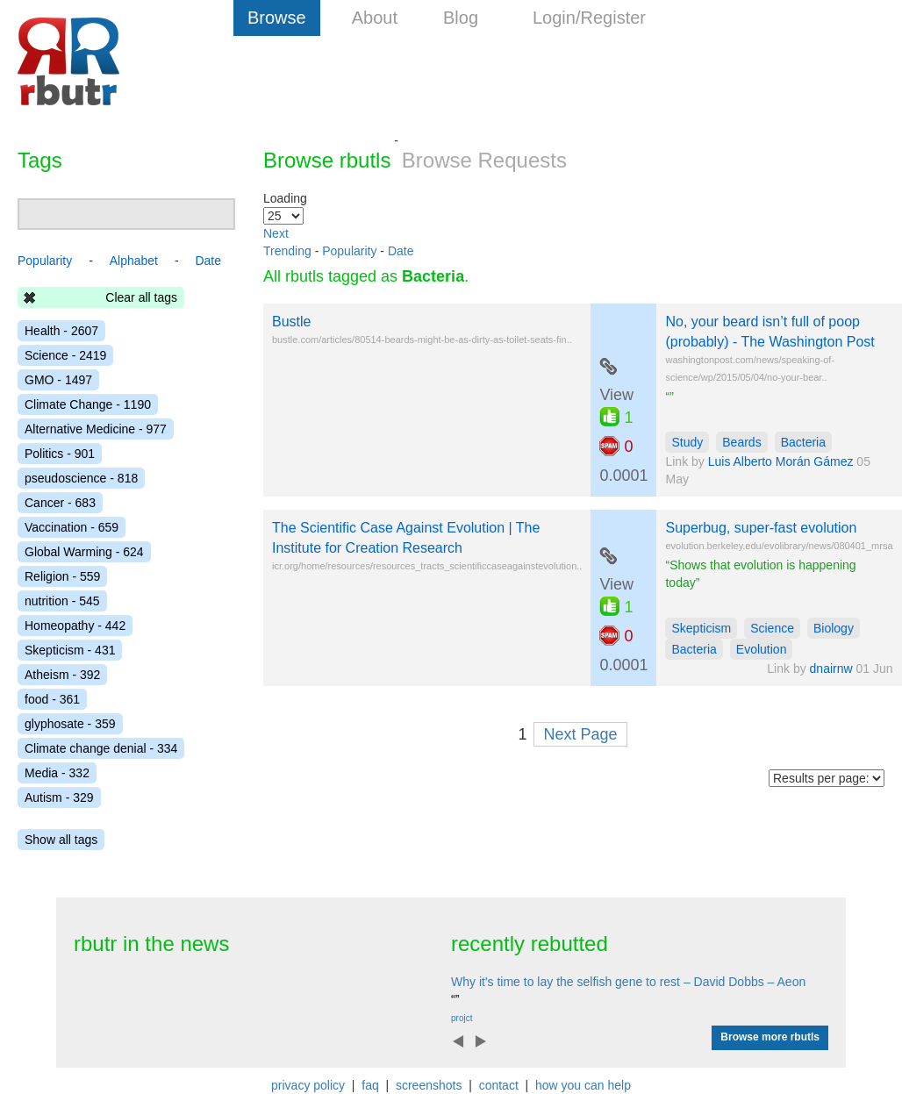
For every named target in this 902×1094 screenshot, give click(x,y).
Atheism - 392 (62, 675)
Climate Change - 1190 (88, 404)
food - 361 (52, 699)
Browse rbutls (326, 160)
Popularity (349, 251)
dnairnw (831, 668)
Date (401, 251)
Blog (460, 17)
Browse (276, 17)
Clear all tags (141, 297)
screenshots (429, 1085)
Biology (833, 628)
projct (461, 1018)
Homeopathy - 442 (75, 626)
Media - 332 (57, 773)
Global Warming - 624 (84, 552)
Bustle (291, 321)
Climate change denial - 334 (101, 748)
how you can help (583, 1085)
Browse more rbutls (770, 1037)
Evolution (761, 649)
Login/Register (589, 17)
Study (687, 442)
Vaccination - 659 (71, 527)
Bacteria (803, 442)
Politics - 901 (60, 454)
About (374, 17)
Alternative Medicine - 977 (96, 429)
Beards (741, 442)
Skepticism (701, 628)
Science (772, 628)
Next (276, 233)
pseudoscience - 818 (81, 478)
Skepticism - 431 (70, 650)
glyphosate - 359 (70, 724)
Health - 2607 (61, 331)
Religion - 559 (62, 576)
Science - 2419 (65, 355)
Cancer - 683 (60, 503)
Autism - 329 (59, 797)
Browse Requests (484, 160)
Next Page (580, 734)
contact (499, 1085)
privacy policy (308, 1085)
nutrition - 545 (62, 601)
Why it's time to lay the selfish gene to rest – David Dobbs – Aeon (628, 982)
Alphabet (134, 261)
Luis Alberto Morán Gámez (781, 461)
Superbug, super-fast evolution (760, 527)
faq (370, 1085)
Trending (287, 251)
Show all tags (61, 840)
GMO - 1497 (58, 380)
